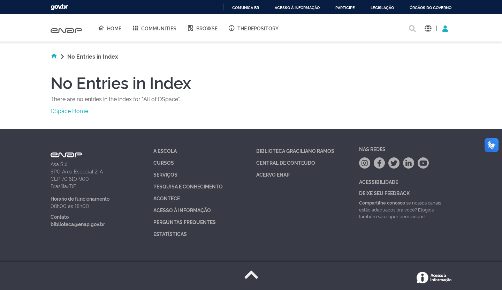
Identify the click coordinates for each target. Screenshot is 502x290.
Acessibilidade (378, 181)
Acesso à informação (297, 8)
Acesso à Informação (182, 210)
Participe (345, 8)
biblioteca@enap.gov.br (78, 224)
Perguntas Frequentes (184, 221)
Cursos (163, 162)
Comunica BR (245, 8)
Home (109, 28)
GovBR (59, 7)
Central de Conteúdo (285, 162)
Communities (154, 28)
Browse (202, 28)
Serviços (165, 174)
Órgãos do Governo (430, 8)
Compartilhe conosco (382, 202)
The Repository (253, 28)
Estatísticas (170, 233)
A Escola (165, 150)
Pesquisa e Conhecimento (188, 186)
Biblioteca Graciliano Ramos (295, 150)
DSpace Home (69, 110)
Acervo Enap (273, 174)
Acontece (166, 198)
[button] (428, 28)
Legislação (382, 8)
